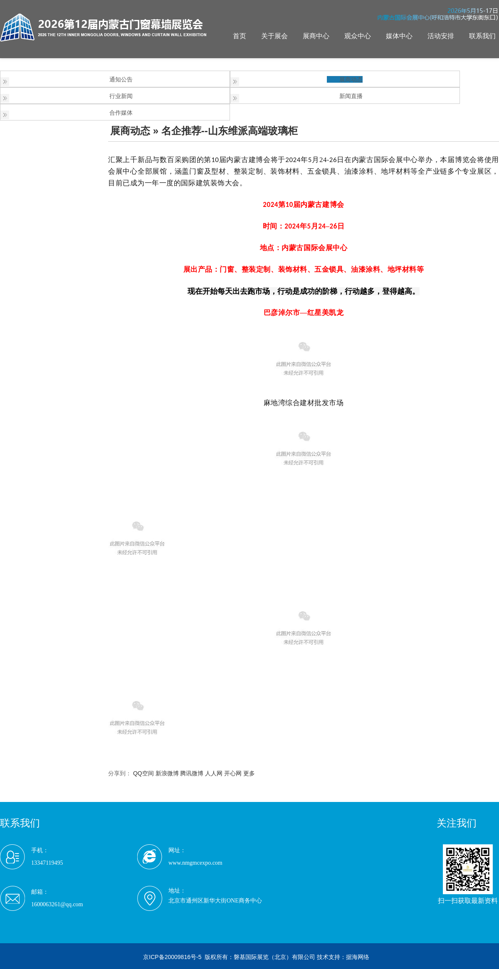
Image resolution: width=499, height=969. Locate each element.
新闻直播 (351, 96)
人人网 (213, 773)
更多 (249, 773)
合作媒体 (121, 112)
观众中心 (357, 35)
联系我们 (482, 35)
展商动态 (351, 79)
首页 (239, 35)
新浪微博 (167, 773)
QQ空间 (143, 773)
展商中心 (316, 35)
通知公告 (121, 79)
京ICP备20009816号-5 (172, 957)
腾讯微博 (191, 773)
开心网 (233, 773)
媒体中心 (399, 35)
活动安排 (440, 35)
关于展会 (274, 35)
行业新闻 (121, 96)
